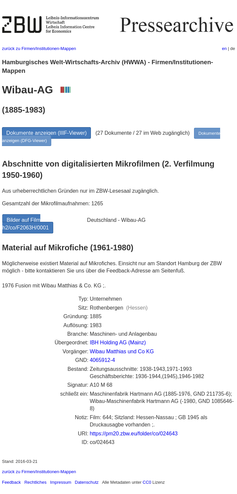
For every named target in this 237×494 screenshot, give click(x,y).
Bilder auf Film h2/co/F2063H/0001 (25, 223)
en (224, 48)
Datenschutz (87, 482)
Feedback (11, 482)
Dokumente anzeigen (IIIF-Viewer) (46, 133)
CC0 (147, 482)
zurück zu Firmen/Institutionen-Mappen (39, 48)
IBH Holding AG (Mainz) (118, 342)
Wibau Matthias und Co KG (122, 351)
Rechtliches (35, 482)
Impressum (60, 482)
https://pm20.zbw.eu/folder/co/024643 (134, 433)
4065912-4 (102, 360)
